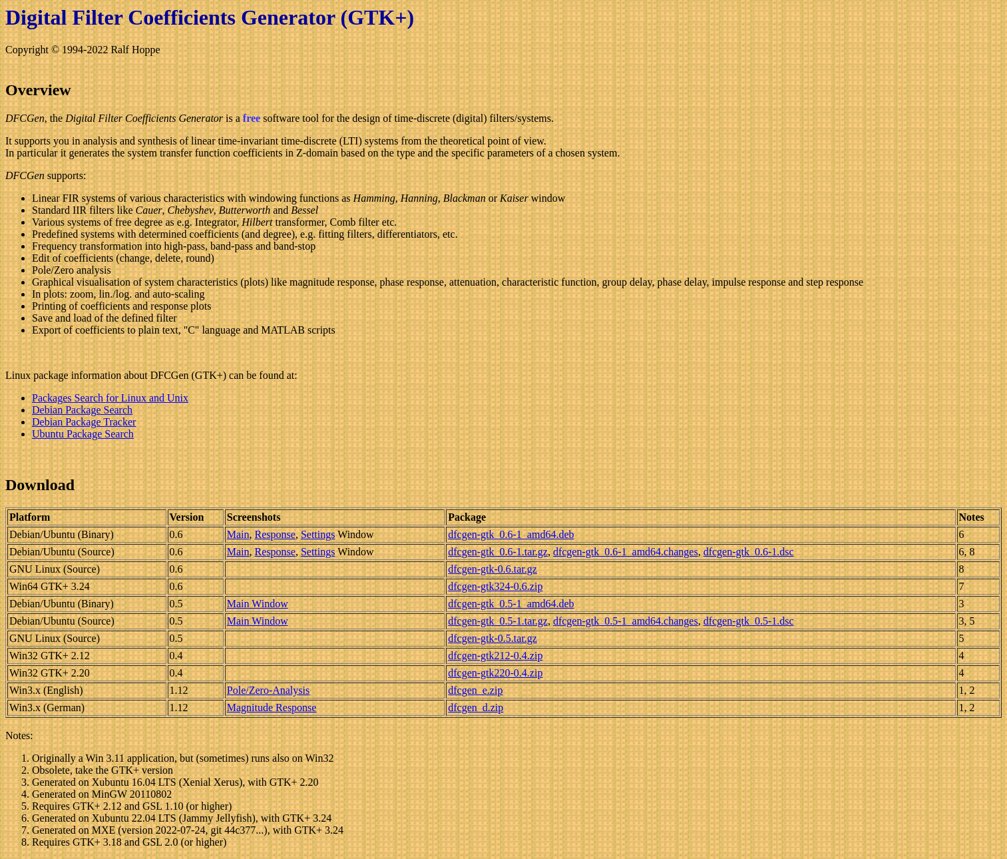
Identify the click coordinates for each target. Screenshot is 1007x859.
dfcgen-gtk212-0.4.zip (495, 655)
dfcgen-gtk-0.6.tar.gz (492, 569)
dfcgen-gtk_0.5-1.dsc (749, 621)
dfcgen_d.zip (475, 707)
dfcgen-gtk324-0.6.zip (495, 586)
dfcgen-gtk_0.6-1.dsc (749, 551)
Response (275, 534)
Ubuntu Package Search (83, 433)
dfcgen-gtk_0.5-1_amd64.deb (511, 603)
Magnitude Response (272, 707)
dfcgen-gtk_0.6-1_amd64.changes (625, 551)
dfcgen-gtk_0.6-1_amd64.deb (511, 534)
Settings (318, 534)
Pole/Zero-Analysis (268, 690)
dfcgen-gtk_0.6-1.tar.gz (498, 551)
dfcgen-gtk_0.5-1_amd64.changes (625, 621)
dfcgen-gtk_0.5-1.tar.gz (498, 621)
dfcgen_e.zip (475, 690)
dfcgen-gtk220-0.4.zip (495, 673)
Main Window (257, 603)
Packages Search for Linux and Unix (110, 398)
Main (238, 534)
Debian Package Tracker (84, 422)
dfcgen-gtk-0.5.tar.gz (492, 638)
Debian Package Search (82, 410)
